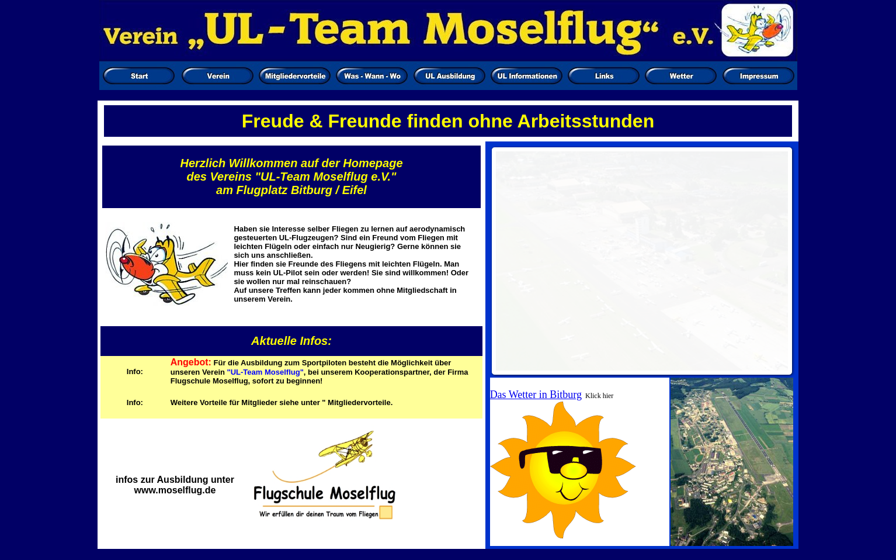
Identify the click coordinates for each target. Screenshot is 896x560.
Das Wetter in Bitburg (536, 394)
